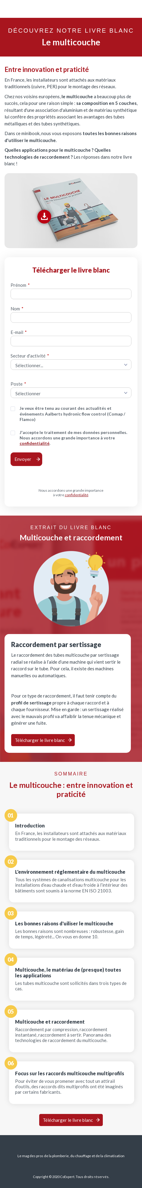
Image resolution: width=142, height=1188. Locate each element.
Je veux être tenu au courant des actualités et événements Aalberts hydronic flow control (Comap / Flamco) (72, 414)
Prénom (20, 285)
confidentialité (34, 443)
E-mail (19, 332)
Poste (18, 384)
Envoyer (22, 459)
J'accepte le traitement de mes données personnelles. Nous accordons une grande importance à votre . (73, 438)
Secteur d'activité (30, 355)
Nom (17, 308)
